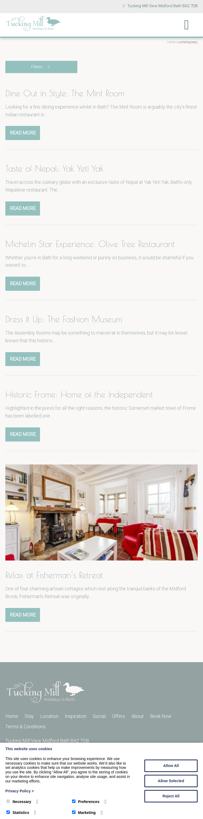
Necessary (18, 802)
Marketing (84, 812)
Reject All (170, 796)
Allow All (171, 766)
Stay (29, 716)
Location (49, 716)
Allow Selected (171, 781)
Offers (118, 716)
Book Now (161, 716)
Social (99, 716)
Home (171, 42)
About (138, 716)
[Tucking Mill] (33, 30)
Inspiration (75, 716)
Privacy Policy (19, 791)
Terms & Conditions (25, 726)
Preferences (85, 802)
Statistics (17, 812)
